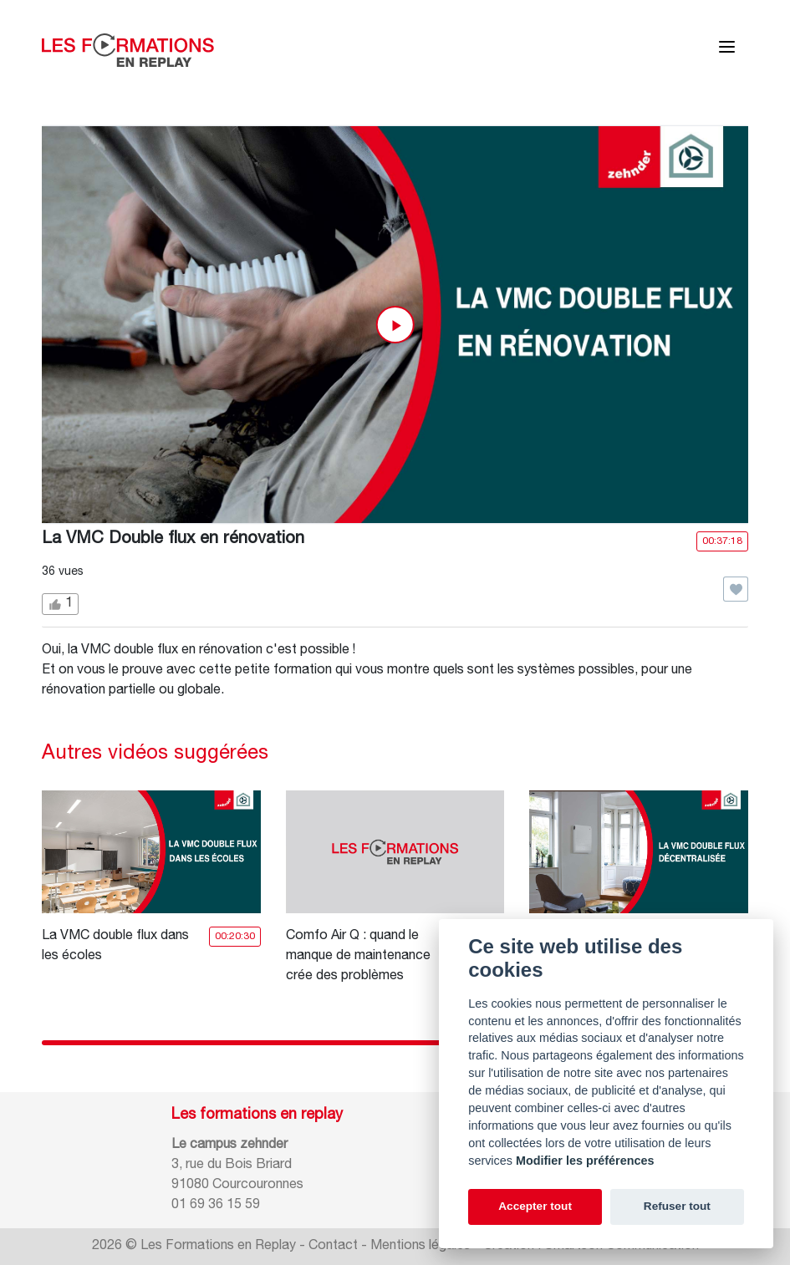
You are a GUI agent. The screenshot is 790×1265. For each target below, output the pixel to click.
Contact (333, 1246)
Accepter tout (535, 1206)
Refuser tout (677, 1206)
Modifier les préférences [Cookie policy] (585, 1160)
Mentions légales (420, 1246)
